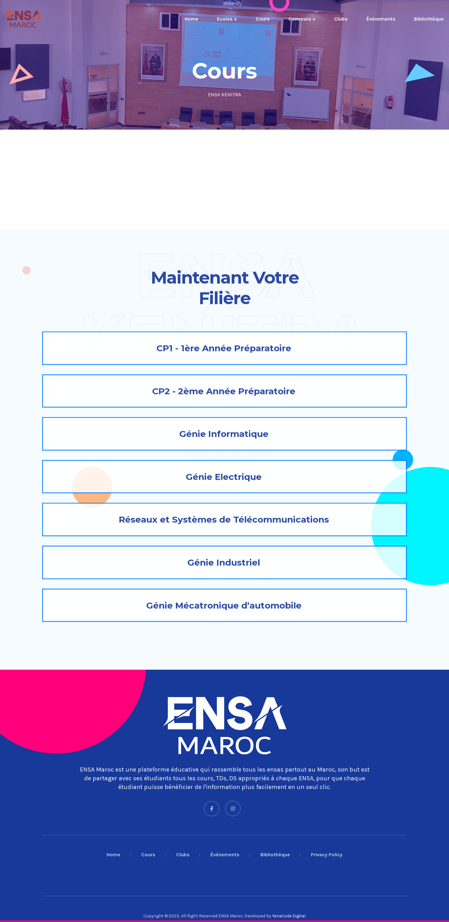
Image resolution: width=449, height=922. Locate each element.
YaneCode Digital (289, 916)
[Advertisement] (187, 179)
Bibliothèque (429, 19)
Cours (263, 19)
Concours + (302, 19)
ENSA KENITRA (224, 94)
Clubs (341, 19)
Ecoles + (227, 19)
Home (191, 19)
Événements (380, 19)
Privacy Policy (326, 855)
